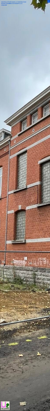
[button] (48, 1)
